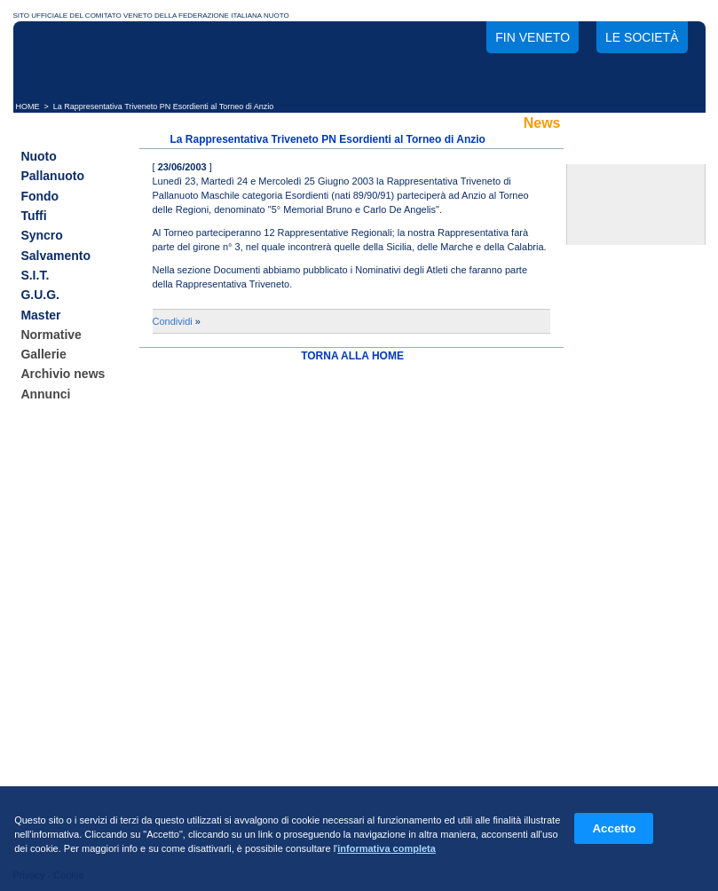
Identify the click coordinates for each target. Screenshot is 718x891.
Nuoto (38, 156)
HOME (28, 106)
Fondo (39, 196)
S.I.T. (34, 275)
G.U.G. (39, 295)
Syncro (41, 236)
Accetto (613, 828)
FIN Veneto (532, 37)
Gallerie (43, 354)
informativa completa (386, 848)
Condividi (173, 321)
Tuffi (33, 216)
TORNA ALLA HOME (352, 356)
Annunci (45, 394)
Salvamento (55, 255)
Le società (641, 37)
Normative (50, 334)
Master (40, 315)
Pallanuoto (52, 177)
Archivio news (62, 374)
